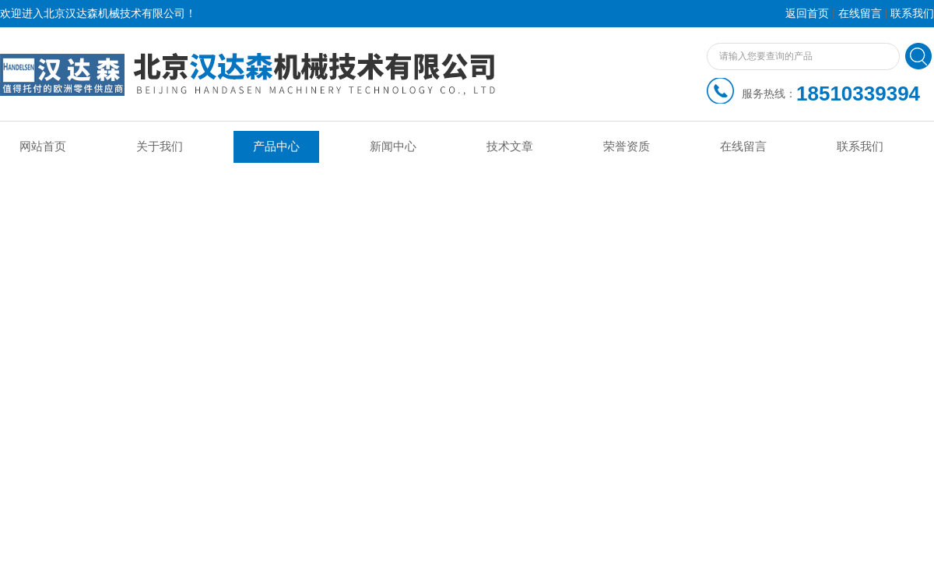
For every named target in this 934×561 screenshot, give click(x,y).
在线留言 (860, 13)
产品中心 (276, 146)
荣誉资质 (626, 146)
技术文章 (509, 146)
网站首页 (42, 146)
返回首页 (807, 13)
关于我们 (159, 146)
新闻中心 (393, 146)
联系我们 (912, 13)
